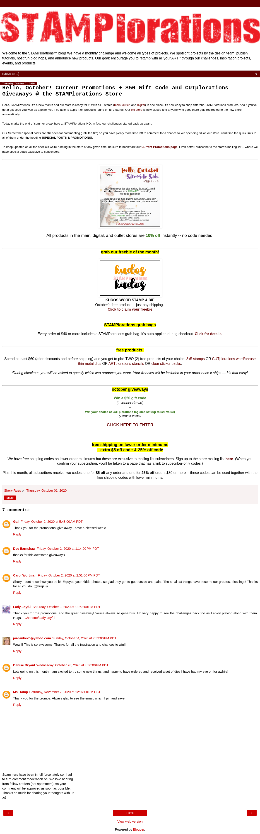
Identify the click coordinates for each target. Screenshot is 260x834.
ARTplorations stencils (126, 363)
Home (130, 812)
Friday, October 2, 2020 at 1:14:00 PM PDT (68, 548)
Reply (17, 534)
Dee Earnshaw (24, 548)
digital (141, 105)
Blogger (138, 829)
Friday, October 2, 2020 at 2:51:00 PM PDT (69, 575)
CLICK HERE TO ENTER (130, 425)
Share (10, 497)
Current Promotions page (160, 147)
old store (136, 109)
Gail (16, 521)
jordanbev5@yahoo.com (32, 638)
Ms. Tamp (20, 692)
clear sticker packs (166, 363)
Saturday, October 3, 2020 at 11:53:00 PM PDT (67, 607)
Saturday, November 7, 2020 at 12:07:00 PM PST (65, 692)
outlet (126, 105)
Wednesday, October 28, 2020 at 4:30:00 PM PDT (72, 665)
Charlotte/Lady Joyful (39, 618)
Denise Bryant (24, 665)
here (229, 459)
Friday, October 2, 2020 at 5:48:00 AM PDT (52, 521)
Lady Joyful (22, 607)
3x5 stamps (195, 359)
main (117, 105)
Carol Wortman (24, 575)
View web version (130, 821)
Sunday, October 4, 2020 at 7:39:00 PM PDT (84, 638)
